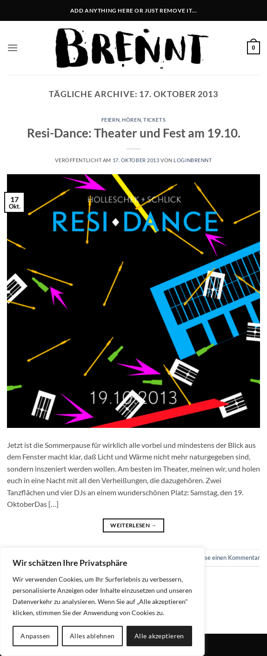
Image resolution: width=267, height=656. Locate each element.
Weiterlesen (133, 525)
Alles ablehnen (92, 636)
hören (131, 120)
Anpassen (35, 636)
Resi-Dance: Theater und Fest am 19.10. (133, 133)
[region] (102, 601)
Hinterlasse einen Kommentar (220, 557)
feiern (110, 120)
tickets (154, 120)
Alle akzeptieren (159, 636)
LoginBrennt (193, 160)
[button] (12, 47)
